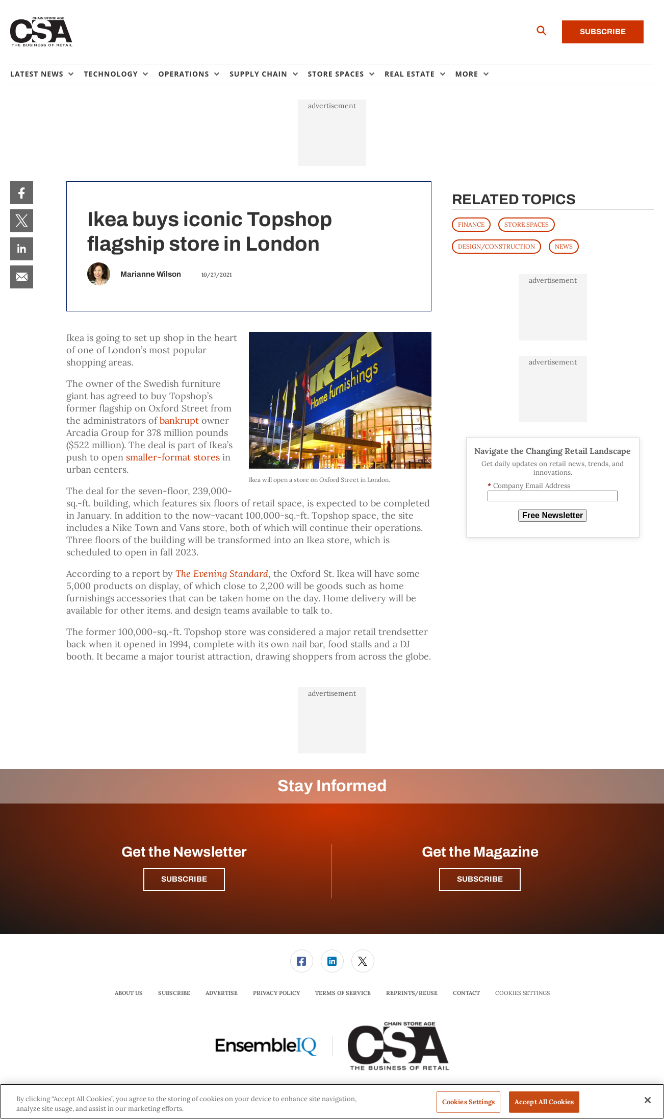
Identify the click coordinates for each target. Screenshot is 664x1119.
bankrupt (179, 420)
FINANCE (471, 224)
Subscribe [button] (184, 879)
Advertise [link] (222, 992)
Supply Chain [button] (258, 74)
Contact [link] (466, 992)
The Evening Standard (221, 573)
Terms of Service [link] (343, 992)
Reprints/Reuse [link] (412, 992)
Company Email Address (529, 485)
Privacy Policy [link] (276, 992)
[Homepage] (41, 32)
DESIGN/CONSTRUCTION (496, 246)
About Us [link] (129, 992)
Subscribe (603, 32)
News (564, 246)
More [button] (466, 74)
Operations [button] (183, 74)
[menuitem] (47, 74)
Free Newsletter (552, 515)
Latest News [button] (36, 74)
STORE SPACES (526, 224)
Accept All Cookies (544, 1102)
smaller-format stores (174, 457)
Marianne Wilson (150, 274)
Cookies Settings (522, 993)
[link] (21, 192)
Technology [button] (111, 74)
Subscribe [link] (174, 992)
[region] (332, 1101)
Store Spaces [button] (336, 74)
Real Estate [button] (410, 74)
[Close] (647, 1100)
